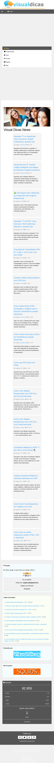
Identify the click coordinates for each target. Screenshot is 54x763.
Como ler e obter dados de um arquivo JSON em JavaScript (23, 606)
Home (10, 11)
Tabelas (7, 62)
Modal (21, 540)
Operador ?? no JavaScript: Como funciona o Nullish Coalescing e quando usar (25, 139)
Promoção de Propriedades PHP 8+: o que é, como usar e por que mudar (27, 252)
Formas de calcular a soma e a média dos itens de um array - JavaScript (26, 624)
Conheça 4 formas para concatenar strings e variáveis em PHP (23, 617)
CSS (21, 201)
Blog (6, 65)
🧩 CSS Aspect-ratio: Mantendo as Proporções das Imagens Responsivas (26, 195)
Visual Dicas (30, 741)
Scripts (7, 58)
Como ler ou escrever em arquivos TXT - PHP (19, 609)
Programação (9, 51)
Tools (6, 55)
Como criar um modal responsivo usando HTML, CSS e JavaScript (26, 535)
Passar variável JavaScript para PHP (16, 613)
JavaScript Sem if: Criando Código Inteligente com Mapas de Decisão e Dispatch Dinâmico (27, 167)
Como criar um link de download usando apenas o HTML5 (22, 630)
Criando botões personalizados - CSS (16, 602)
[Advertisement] (27, 30)
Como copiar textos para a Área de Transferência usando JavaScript (26, 337)
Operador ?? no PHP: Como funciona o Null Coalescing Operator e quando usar (25, 224)
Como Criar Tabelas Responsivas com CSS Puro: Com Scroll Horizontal (25, 421)
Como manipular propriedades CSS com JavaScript (20, 620)
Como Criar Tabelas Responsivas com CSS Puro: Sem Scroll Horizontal (25, 393)
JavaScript (22, 144)
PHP (21, 229)
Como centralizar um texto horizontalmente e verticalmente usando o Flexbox (27, 633)
